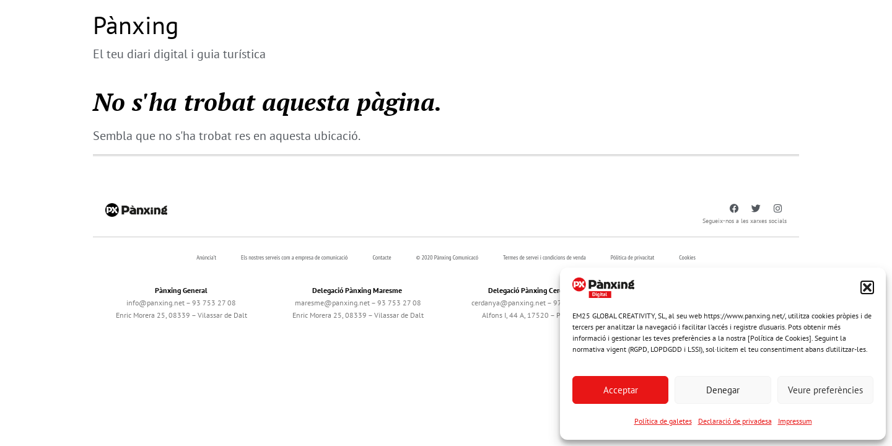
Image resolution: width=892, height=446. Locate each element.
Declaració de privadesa (735, 421)
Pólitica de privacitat (633, 257)
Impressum (795, 421)
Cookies (687, 257)
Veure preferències (825, 390)
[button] (867, 287)
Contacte (381, 257)
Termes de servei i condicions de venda (544, 257)
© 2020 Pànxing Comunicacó (447, 257)
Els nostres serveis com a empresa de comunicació (294, 257)
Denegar (723, 390)
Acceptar (620, 390)
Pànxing (135, 25)
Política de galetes (663, 421)
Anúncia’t (206, 257)
